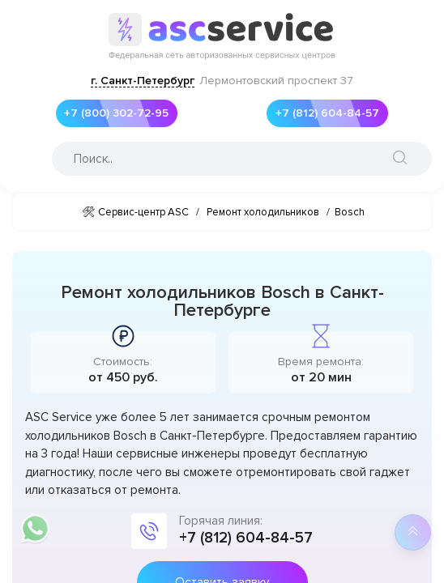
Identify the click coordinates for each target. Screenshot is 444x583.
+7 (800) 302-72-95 (112, 113)
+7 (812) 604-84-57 (323, 113)
